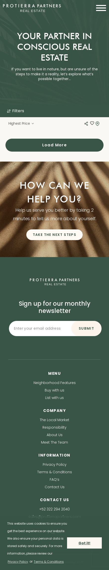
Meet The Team (54, 442)
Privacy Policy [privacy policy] (18, 562)
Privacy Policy (55, 464)
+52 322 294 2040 (54, 509)
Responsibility (54, 427)
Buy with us (54, 390)
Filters (15, 111)
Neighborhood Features (55, 382)
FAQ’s (54, 479)
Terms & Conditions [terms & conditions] (49, 562)
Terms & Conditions (54, 472)
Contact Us (55, 486)
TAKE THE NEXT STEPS (54, 234)
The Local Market (54, 419)
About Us (55, 434)
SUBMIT (86, 328)
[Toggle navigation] (99, 7)
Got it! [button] (84, 543)
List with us (54, 397)
